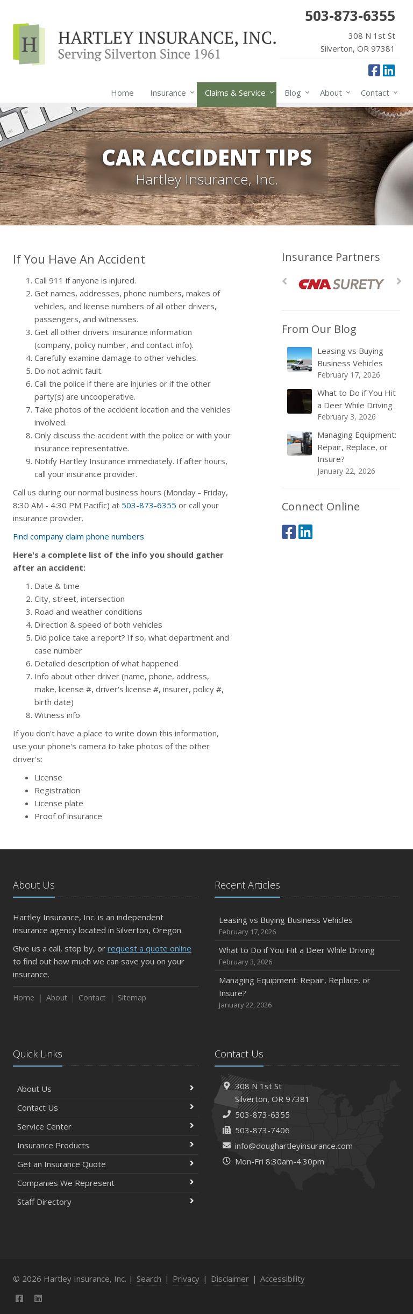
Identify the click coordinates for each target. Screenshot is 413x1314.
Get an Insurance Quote (105, 1164)
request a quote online (149, 948)
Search (149, 1278)
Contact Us (105, 1107)
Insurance (170, 92)
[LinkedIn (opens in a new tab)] (389, 70)
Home (122, 92)
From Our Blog (319, 329)
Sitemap (132, 997)
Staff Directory (105, 1201)
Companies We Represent (105, 1182)
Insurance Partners (331, 257)
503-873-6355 (149, 505)
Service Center (105, 1126)
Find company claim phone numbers (78, 536)
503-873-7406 (262, 1130)
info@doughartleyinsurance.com (294, 1145)
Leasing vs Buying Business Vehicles (341, 362)
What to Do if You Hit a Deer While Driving (341, 404)
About (333, 92)
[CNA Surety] (341, 284)
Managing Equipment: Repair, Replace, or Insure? (341, 453)
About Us (105, 1088)
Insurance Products (105, 1145)
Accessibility (282, 1278)
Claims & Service (237, 92)
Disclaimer (230, 1278)
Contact (377, 92)
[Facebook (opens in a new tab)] (374, 70)
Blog (294, 92)
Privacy (186, 1278)
